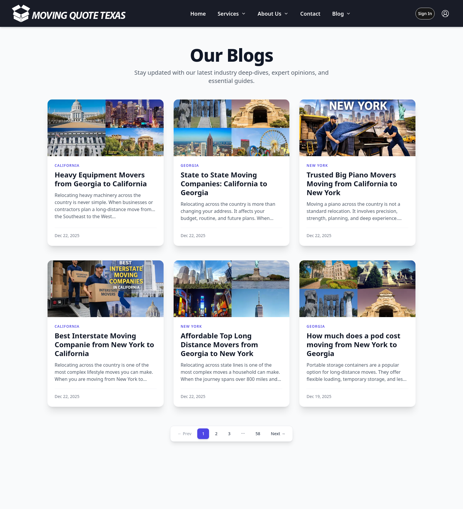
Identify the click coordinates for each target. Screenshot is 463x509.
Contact (310, 13)
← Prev (184, 433)
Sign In (425, 13)
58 (257, 433)
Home (198, 13)
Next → (278, 433)
